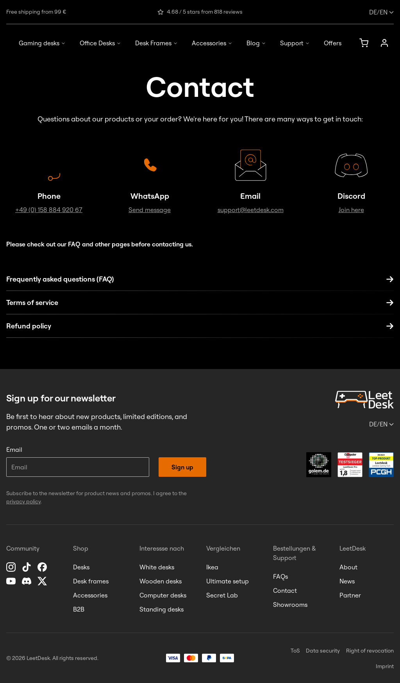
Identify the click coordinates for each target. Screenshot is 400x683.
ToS (295, 650)
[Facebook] (43, 567)
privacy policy (23, 501)
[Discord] (27, 581)
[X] (43, 581)
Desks (81, 567)
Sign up (182, 467)
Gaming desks (42, 43)
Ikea (212, 567)
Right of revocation (370, 650)
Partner (350, 595)
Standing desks (161, 609)
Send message (150, 210)
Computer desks (162, 595)
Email (14, 449)
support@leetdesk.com (251, 210)
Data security (323, 650)
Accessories (212, 43)
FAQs (280, 576)
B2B (78, 609)
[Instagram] (11, 567)
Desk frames (91, 581)
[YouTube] (11, 581)
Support (295, 43)
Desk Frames (156, 43)
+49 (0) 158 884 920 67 (48, 210)
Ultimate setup (227, 581)
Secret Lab (222, 595)
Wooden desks (160, 581)
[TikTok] (27, 567)
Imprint (385, 666)
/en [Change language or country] (381, 12)
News (347, 581)
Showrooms (290, 604)
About (348, 567)
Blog (256, 43)
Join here (351, 210)
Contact (285, 590)
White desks (156, 567)
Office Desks (100, 43)
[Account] (384, 43)
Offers (332, 43)
